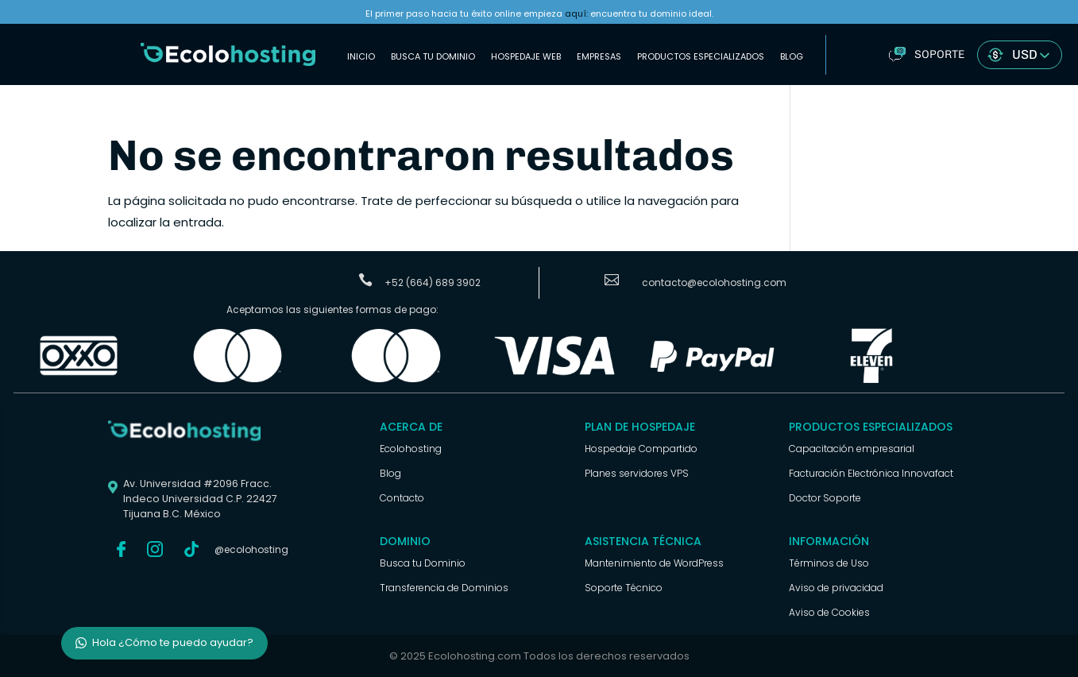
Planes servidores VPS (637, 473)
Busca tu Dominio (433, 56)
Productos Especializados (700, 56)
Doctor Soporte (825, 498)
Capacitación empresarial (851, 448)
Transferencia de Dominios (444, 587)
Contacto (402, 498)
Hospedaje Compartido (641, 448)
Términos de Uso (829, 563)
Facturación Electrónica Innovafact (871, 473)
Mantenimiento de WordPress (654, 563)
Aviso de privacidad (836, 587)
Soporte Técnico (624, 587)
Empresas (599, 56)
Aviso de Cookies (829, 612)
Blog (791, 56)
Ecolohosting (411, 448)
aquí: (576, 13)
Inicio (361, 56)
